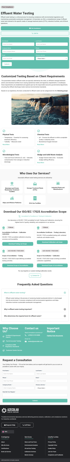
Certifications (5, 448)
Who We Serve (5, 445)
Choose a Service (41, 55)
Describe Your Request (9, 392)
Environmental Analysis (31, 445)
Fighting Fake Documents (55, 336)
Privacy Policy (52, 442)
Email (4, 55)
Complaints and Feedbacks (55, 455)
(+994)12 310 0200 (34, 335)
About (3, 442)
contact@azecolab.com (35, 341)
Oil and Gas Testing (30, 448)
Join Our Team (52, 451)
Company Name (7, 48)
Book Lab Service (6, 451)
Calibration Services (30, 451)
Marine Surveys (29, 455)
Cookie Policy (51, 448)
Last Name (39, 41)
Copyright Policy (52, 445)
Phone (38, 48)
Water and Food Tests (31, 442)
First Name (5, 41)
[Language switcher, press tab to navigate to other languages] (7, 431)
